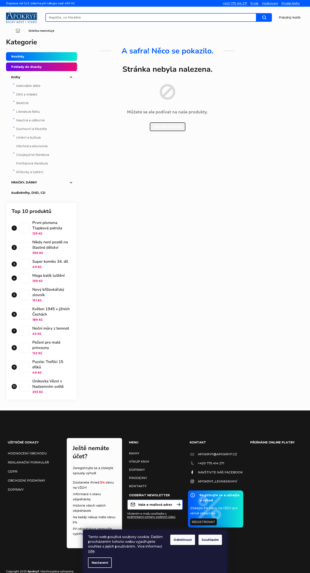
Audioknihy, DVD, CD (42, 192)
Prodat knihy (290, 3)
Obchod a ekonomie (32, 146)
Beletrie (20, 102)
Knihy (42, 77)
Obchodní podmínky (26, 480)
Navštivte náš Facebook (220, 472)
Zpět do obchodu (167, 127)
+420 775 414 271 (235, 3)
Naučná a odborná (28, 119)
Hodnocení (270, 3)
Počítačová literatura (32, 163)
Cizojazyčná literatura (30, 154)
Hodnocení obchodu (27, 453)
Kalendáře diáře (26, 85)
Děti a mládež (24, 93)
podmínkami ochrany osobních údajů (151, 516)
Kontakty (138, 486)
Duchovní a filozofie (29, 128)
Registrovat (203, 522)
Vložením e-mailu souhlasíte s (151, 515)
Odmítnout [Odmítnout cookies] (183, 540)
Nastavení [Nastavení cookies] (100, 563)
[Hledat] (152, 17)
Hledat (267, 17)
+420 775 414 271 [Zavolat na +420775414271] (211, 463)
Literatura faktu (26, 111)
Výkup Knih (139, 461)
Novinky (42, 56)
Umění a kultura (26, 137)
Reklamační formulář (28, 462)
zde (91, 551)
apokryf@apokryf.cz (217, 454)
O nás (254, 3)
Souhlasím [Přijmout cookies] (210, 540)
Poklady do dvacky (42, 66)
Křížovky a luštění (27, 171)
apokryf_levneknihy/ (217, 481)
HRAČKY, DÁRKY (42, 182)
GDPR (12, 471)
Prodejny (138, 478)
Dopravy (16, 490)
